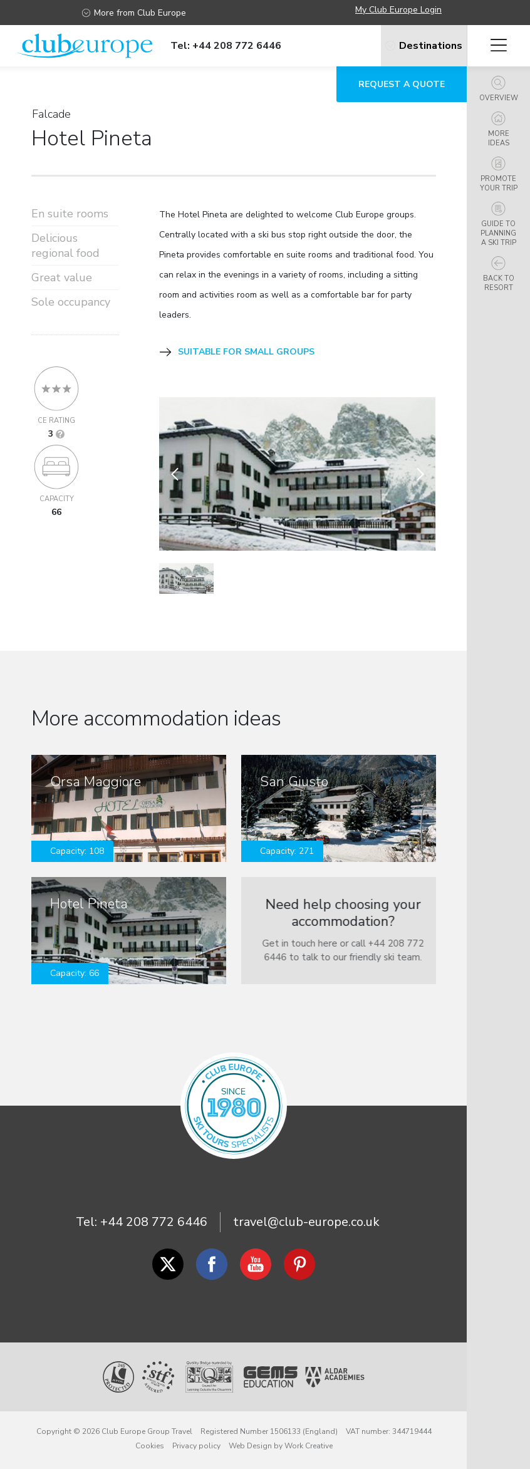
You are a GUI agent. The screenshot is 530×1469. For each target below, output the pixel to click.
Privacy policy (196, 1446)
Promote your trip (498, 175)
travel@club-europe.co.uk (306, 1221)
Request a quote (401, 84)
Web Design (250, 1446)
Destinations (408, 46)
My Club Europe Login (398, 10)
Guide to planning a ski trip (498, 224)
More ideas (498, 130)
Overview (498, 89)
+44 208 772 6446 (153, 1221)
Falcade (51, 114)
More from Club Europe (133, 13)
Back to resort (498, 274)
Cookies (149, 1446)
